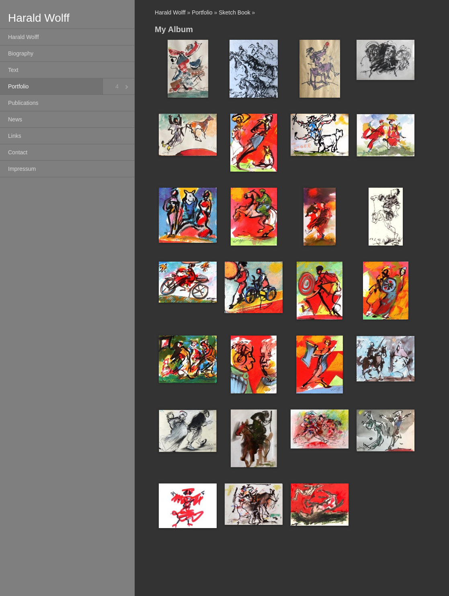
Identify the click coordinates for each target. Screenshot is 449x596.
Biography (20, 53)
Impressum (22, 169)
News (15, 119)
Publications (23, 103)
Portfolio (18, 86)
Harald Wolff (23, 37)
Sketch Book (234, 12)
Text (13, 70)
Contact (17, 152)
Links (14, 136)
